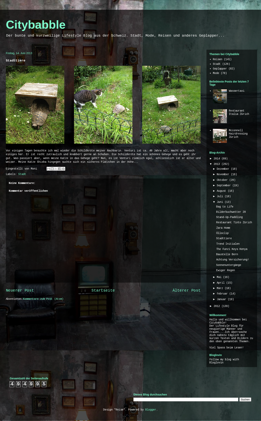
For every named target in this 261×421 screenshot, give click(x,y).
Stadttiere (224, 238)
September (224, 185)
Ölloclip (222, 233)
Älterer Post (187, 290)
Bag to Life (224, 206)
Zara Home (223, 227)
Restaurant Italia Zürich (239, 112)
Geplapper (220, 68)
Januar (222, 299)
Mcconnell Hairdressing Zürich (238, 134)
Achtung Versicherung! (232, 259)
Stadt (22, 174)
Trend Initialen (228, 243)
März (221, 288)
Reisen (217, 59)
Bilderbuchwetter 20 (231, 212)
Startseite (103, 290)
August (222, 190)
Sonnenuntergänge (228, 265)
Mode (216, 73)
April (221, 282)
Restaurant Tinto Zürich (234, 222)
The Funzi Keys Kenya (231, 249)
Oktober (223, 180)
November (224, 174)
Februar (223, 293)
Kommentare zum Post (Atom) (43, 299)
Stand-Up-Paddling (229, 217)
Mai (220, 277)
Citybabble (36, 24)
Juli (221, 196)
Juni (221, 202)
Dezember (224, 169)
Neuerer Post (20, 290)
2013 (217, 164)
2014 (217, 158)
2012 (217, 306)
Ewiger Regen (225, 270)
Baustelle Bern (227, 254)
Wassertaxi (236, 90)
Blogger (150, 409)
